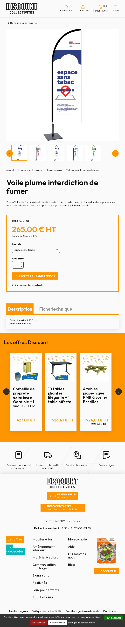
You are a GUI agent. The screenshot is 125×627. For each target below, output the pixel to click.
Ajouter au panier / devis (37, 276)
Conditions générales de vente (82, 611)
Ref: (14, 220)
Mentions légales (18, 611)
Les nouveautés (15, 549)
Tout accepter (113, 617)
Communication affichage (44, 566)
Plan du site (109, 611)
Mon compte (77, 539)
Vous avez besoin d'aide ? (28, 285)
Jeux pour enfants (46, 590)
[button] (6, 391)
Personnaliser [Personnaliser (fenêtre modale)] (57, 622)
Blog (71, 565)
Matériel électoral (46, 557)
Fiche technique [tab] (55, 309)
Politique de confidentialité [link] (82, 622)
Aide (71, 547)
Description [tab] (20, 309)
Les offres (15, 539)
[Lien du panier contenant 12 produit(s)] (101, 8)
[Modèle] (36, 250)
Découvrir (108, 571)
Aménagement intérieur (44, 548)
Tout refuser (38, 622)
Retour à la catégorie (23, 23)
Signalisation (42, 575)
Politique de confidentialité (47, 611)
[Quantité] (16, 264)
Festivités (40, 583)
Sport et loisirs (43, 597)
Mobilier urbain (43, 539)
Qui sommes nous (77, 555)
